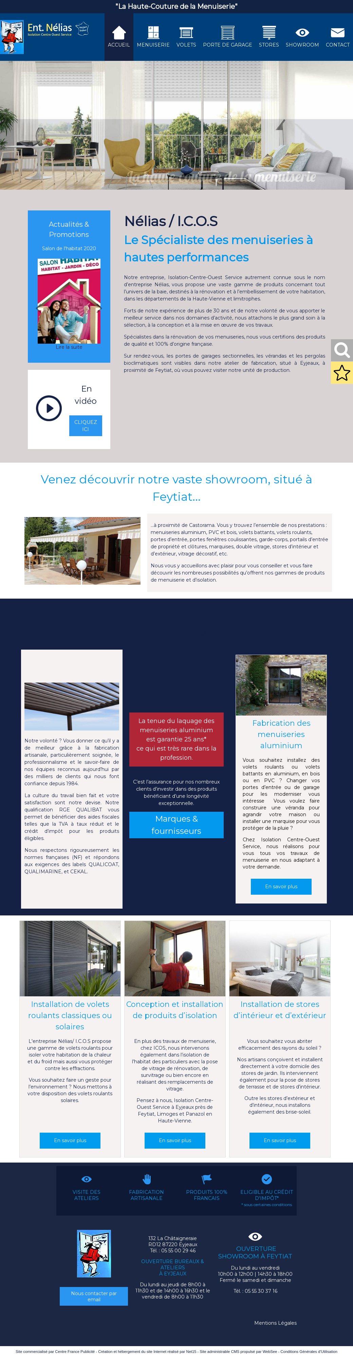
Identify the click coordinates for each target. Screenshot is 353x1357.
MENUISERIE (153, 45)
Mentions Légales (275, 1323)
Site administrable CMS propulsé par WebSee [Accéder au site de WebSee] (238, 1352)
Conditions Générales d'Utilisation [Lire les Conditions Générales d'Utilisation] (308, 1352)
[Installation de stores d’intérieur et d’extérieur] (279, 960)
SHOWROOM (302, 45)
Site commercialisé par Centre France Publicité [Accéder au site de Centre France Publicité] (55, 1352)
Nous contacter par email (94, 1296)
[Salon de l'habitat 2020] (69, 301)
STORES (269, 45)
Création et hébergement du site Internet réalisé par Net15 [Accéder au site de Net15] (147, 1352)
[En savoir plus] (281, 887)
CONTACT (338, 45)
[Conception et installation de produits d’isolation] (175, 960)
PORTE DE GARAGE (227, 45)
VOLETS (186, 45)
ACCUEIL (119, 45)
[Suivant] (99, 308)
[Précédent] (38, 308)
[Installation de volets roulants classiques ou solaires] (70, 960)
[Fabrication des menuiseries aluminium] (281, 686)
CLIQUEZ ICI (85, 425)
